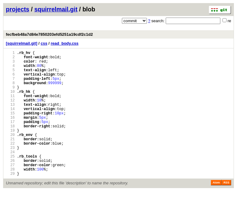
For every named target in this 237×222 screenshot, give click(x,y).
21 (10, 158)
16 (10, 132)
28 (10, 195)
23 (10, 168)
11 (10, 106)
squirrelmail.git (55, 9)
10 (10, 100)
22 (10, 163)
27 (10, 189)
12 (10, 111)
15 (10, 127)
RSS (226, 209)
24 (10, 174)
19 (10, 147)
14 (10, 121)
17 (10, 137)
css (44, 43)
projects (17, 9)
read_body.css (64, 43)
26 (10, 184)
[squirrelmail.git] (21, 43)
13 (10, 116)
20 (10, 153)
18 (10, 142)
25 (10, 179)
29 (10, 200)
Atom (216, 209)
